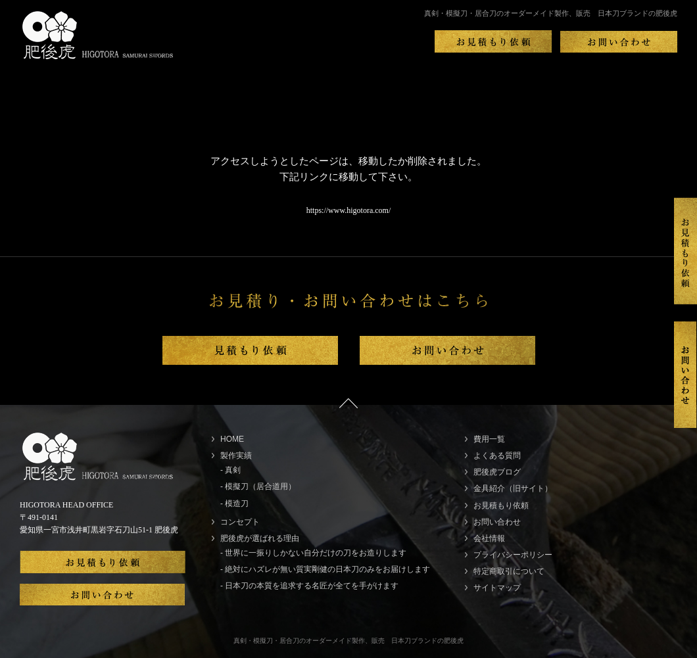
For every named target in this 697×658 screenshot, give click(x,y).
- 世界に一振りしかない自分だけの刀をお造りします (313, 552)
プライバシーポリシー (512, 554)
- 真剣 (230, 470)
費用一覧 (489, 439)
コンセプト (240, 522)
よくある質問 (497, 455)
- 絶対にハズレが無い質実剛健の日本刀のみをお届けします (325, 569)
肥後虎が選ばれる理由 (259, 538)
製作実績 (236, 455)
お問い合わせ (497, 522)
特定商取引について (508, 571)
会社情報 (489, 538)
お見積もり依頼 (501, 505)
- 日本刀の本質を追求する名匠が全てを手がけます (309, 585)
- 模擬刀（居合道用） (258, 486)
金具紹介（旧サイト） (512, 488)
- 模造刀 (234, 503)
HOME (232, 439)
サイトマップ (497, 587)
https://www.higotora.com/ (348, 210)
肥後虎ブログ (497, 472)
